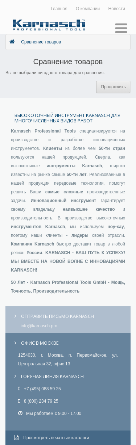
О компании (88, 8)
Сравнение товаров (41, 42)
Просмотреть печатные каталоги (51, 437)
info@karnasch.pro (39, 325)
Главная (59, 8)
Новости (116, 8)
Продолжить (113, 86)
